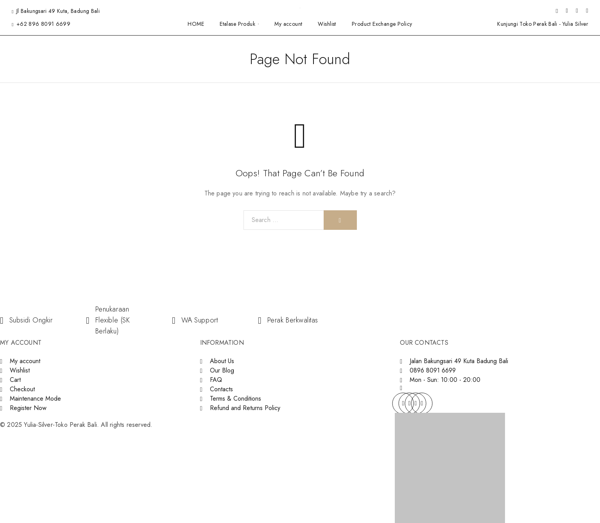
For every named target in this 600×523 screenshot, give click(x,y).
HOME (196, 24)
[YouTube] (422, 403)
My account (288, 24)
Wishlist (327, 24)
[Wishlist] (577, 10)
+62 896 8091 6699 (43, 24)
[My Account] (567, 11)
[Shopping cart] (587, 10)
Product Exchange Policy (382, 24)
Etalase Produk (237, 24)
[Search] (557, 11)
